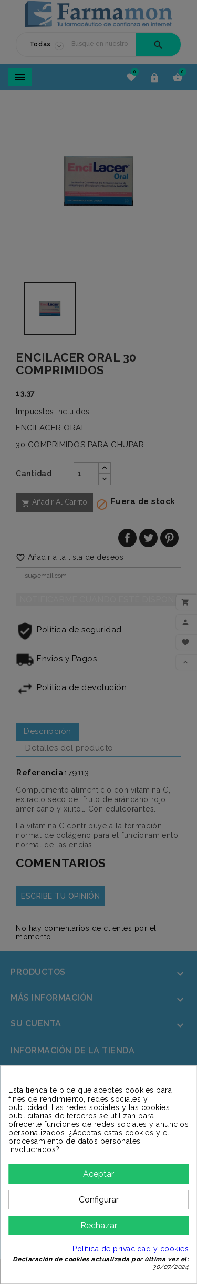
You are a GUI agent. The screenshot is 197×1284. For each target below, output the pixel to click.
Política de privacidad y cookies (130, 1249)
